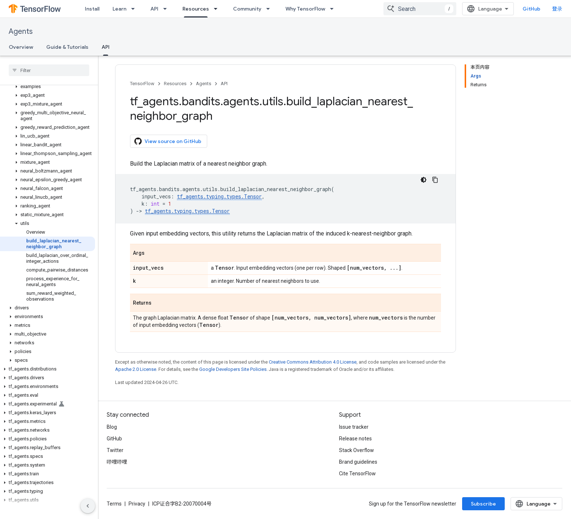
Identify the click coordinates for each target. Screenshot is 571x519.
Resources (175, 83)
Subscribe (483, 503)
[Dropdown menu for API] (167, 8)
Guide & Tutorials (67, 47)
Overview (21, 47)
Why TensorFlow (305, 8)
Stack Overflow (356, 450)
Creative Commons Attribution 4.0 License (313, 362)
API (154, 8)
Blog (112, 427)
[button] (47, 86)
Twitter (115, 450)
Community (247, 8)
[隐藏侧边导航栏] (87, 506)
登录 (557, 9)
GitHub (531, 8)
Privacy (137, 504)
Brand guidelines (358, 462)
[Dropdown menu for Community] (270, 8)
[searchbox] (49, 70)
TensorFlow (142, 83)
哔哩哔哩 (117, 462)
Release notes (355, 438)
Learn (119, 8)
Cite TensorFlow (357, 473)
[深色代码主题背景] (423, 180)
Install (92, 8)
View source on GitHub (167, 141)
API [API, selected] (106, 47)
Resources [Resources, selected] (195, 8)
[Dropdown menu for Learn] (135, 8)
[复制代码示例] (435, 180)
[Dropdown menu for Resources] (218, 8)
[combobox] (419, 8)
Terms (114, 504)
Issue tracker (354, 427)
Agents (21, 31)
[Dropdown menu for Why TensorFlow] (334, 8)
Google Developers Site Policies (233, 369)
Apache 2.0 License (135, 369)
